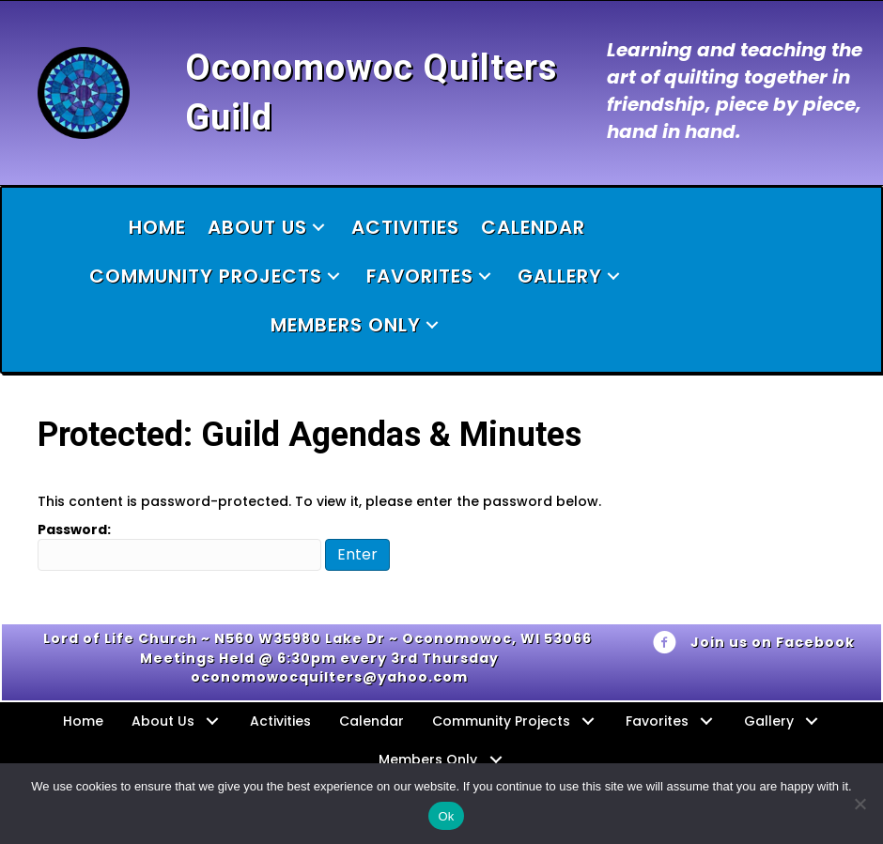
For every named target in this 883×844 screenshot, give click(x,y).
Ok (446, 816)
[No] (859, 803)
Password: (179, 545)
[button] (318, 227)
